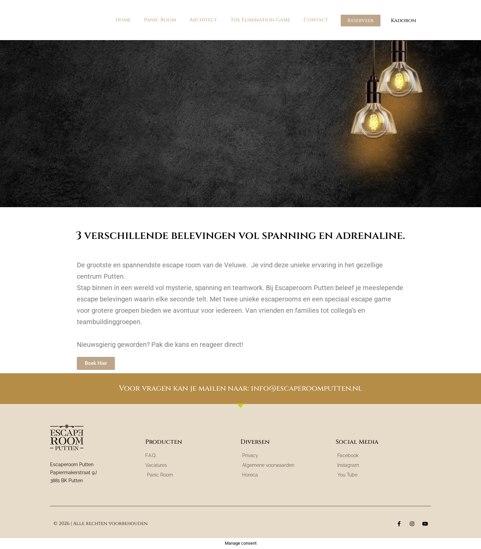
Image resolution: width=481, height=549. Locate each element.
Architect (203, 19)
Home (123, 19)
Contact (316, 19)
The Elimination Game (260, 19)
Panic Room (160, 19)
